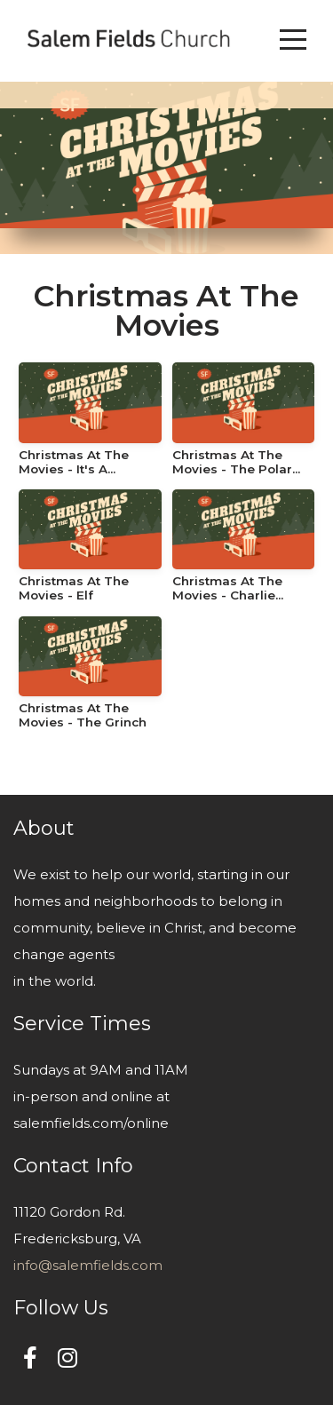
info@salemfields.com (88, 1265)
